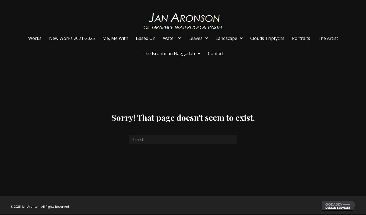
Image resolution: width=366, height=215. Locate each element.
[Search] (183, 139)
